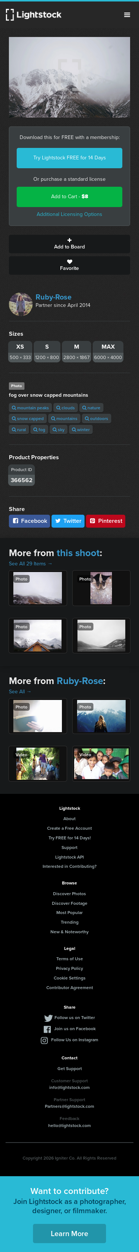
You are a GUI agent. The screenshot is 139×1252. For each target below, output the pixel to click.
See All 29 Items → (31, 564)
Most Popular (69, 912)
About (69, 818)
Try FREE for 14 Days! (70, 838)
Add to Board (69, 244)
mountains (64, 418)
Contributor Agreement (69, 987)
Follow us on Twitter (74, 1017)
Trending (70, 922)
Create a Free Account (69, 828)
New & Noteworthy (69, 931)
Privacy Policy (69, 968)
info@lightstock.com (69, 1087)
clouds (65, 408)
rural (19, 429)
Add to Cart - (69, 196)
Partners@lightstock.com (69, 1106)
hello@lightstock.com (69, 1125)
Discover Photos (69, 893)
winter (81, 429)
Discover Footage (69, 903)
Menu (127, 15)
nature (91, 408)
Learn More (69, 1233)
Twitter (68, 521)
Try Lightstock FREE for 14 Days (69, 158)
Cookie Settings (70, 978)
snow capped (28, 418)
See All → (20, 692)
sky (58, 429)
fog (39, 429)
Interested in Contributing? (70, 866)
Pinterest (105, 521)
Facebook (29, 521)
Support (69, 847)
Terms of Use (69, 958)
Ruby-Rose (54, 296)
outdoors (96, 418)
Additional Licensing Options (69, 214)
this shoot (78, 553)
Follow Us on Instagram (74, 1039)
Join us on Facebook (75, 1028)
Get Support (69, 1068)
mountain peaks (30, 408)
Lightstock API (69, 857)
